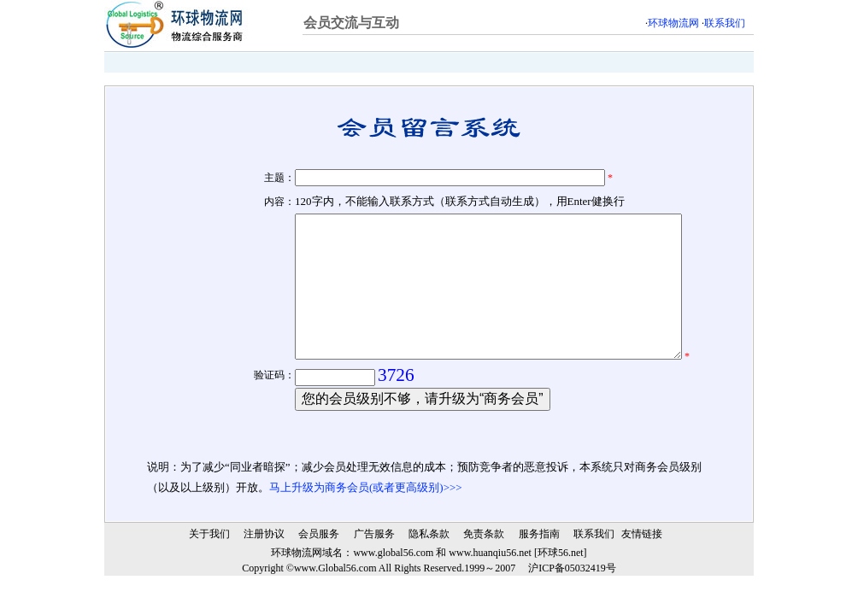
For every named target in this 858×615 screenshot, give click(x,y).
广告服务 (374, 571)
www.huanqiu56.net (490, 590)
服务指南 (539, 571)
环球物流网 (673, 23)
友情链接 (641, 571)
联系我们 (724, 23)
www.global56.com (393, 590)
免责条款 (483, 571)
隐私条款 (429, 571)
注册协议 (264, 571)
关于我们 (209, 571)
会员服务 (318, 571)
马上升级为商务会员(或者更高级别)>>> (365, 524)
